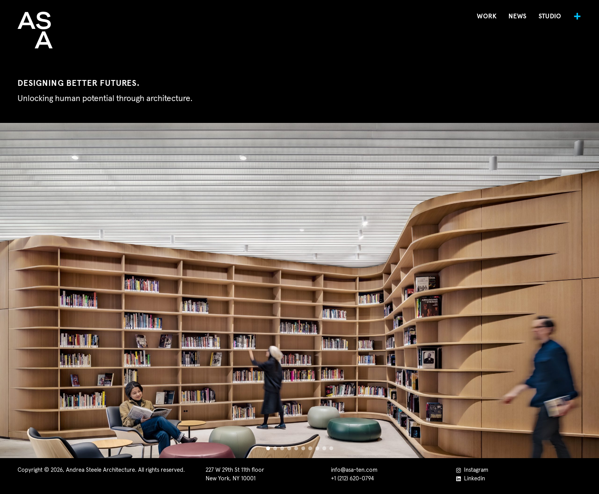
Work (487, 16)
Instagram (472, 470)
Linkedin (470, 479)
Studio (550, 16)
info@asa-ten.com (354, 470)
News (517, 16)
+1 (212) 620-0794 (352, 479)
